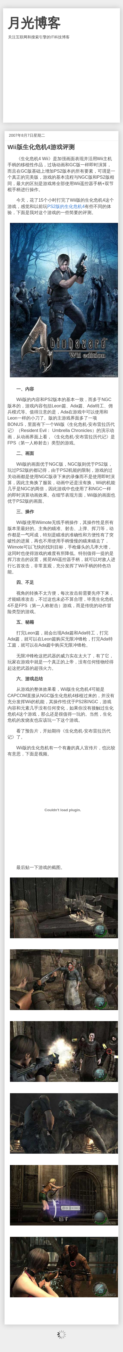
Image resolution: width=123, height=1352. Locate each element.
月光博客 (34, 23)
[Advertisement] (61, 81)
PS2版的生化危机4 (66, 206)
